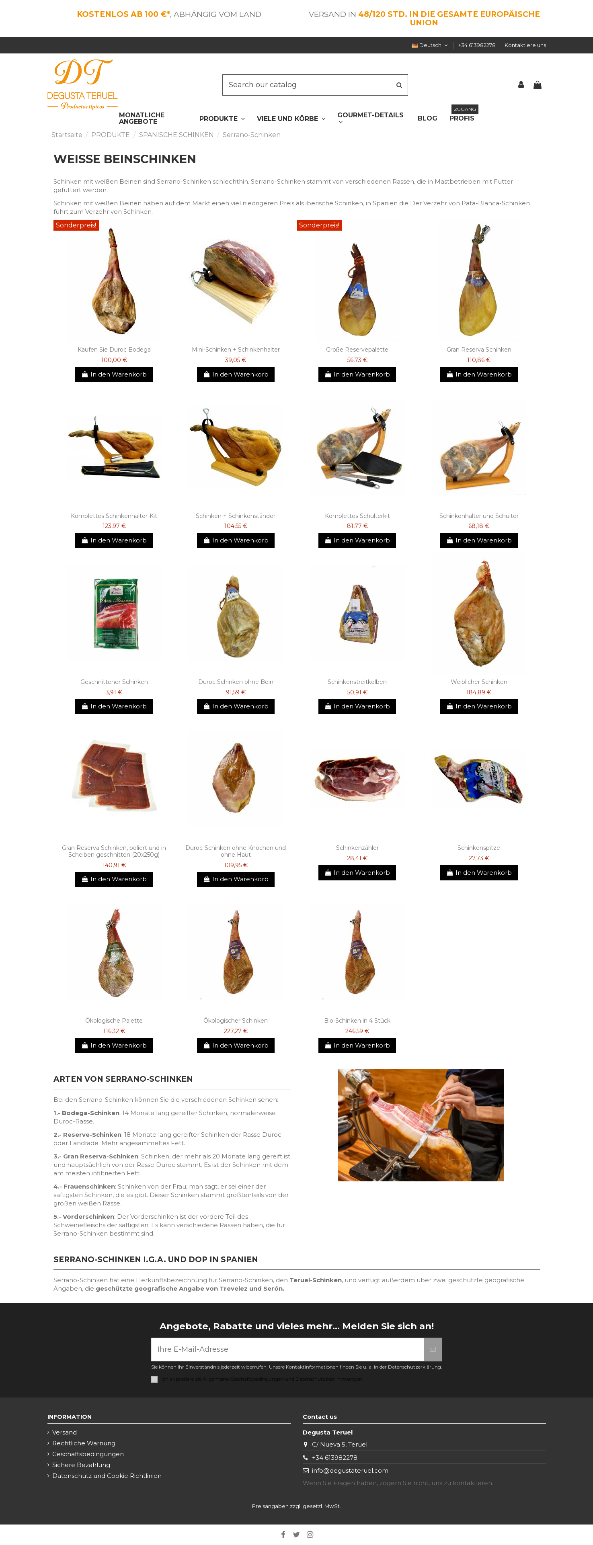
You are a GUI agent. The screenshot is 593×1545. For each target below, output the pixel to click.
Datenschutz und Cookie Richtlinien (107, 1476)
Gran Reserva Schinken (479, 349)
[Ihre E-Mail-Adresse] (288, 1349)
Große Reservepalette (357, 349)
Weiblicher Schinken (479, 682)
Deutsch (430, 45)
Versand (64, 1432)
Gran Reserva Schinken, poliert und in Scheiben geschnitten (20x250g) (114, 851)
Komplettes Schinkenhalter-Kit (114, 516)
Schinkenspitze (479, 847)
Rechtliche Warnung (83, 1443)
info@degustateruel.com (350, 1470)
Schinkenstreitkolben (357, 682)
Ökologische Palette (114, 1020)
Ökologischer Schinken (235, 1020)
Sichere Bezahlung (81, 1465)
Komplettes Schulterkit (357, 516)
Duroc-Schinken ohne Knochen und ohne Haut (235, 851)
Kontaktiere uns (525, 45)
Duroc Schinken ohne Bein (235, 682)
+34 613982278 (477, 45)
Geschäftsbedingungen (88, 1454)
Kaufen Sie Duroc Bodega (114, 349)
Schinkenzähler (357, 847)
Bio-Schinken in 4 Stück (357, 1020)
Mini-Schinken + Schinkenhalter (236, 349)
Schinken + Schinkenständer (235, 516)
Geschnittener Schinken (114, 682)
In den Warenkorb (114, 374)
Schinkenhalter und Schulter (479, 516)
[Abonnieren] (433, 1349)
